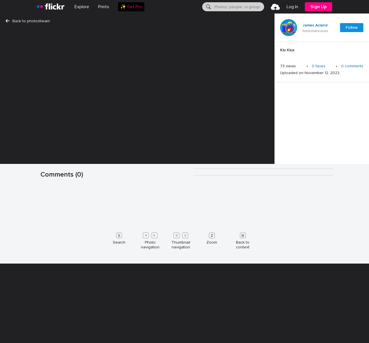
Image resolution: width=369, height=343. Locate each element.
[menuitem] (103, 7)
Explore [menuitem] (82, 7)
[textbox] (239, 6)
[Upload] (275, 6)
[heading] (50, 7)
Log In (292, 7)
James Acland (315, 25)
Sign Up (318, 7)
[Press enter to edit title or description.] (321, 51)
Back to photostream (28, 21)
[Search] (207, 6)
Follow (352, 27)
